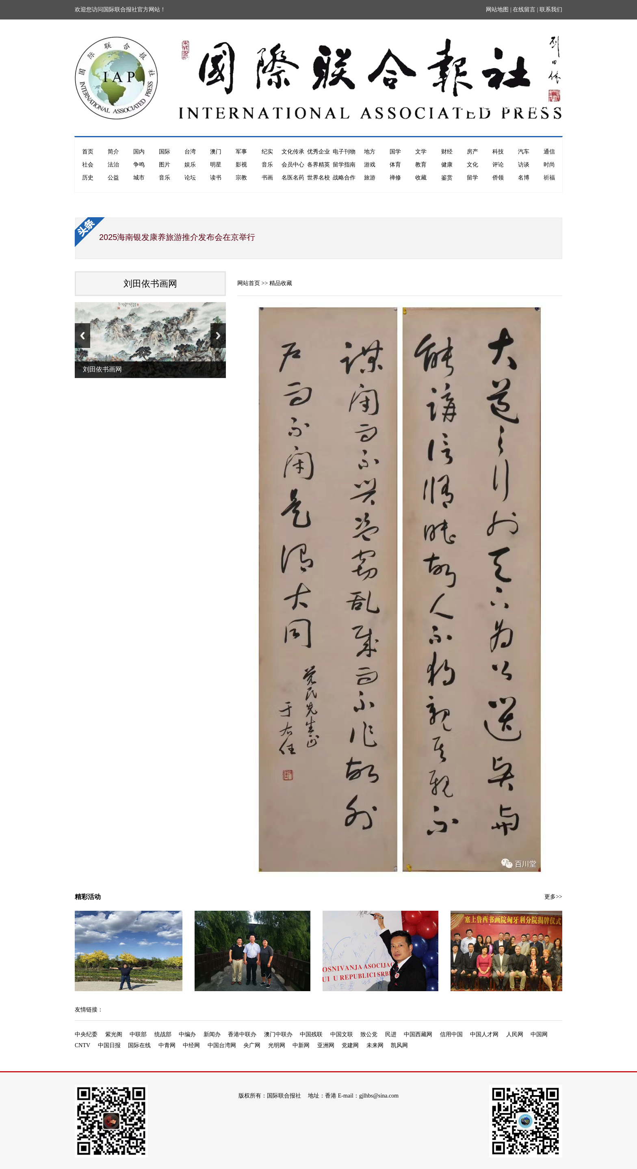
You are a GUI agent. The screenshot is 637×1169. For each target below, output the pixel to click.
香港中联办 (242, 1034)
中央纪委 (86, 1034)
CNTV (82, 1045)
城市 (139, 178)
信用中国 (451, 1034)
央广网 (251, 1045)
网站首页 (248, 283)
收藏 (421, 178)
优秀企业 (318, 152)
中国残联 (311, 1034)
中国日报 (109, 1045)
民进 (390, 1034)
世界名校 (318, 178)
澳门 (215, 152)
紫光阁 (113, 1034)
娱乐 (190, 165)
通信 (549, 152)
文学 (421, 152)
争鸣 (139, 165)
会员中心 (293, 165)
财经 (447, 152)
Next (218, 335)
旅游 (369, 178)
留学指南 (344, 165)
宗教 (241, 178)
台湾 (190, 152)
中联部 (138, 1034)
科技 (498, 152)
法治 (113, 165)
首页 (87, 152)
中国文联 (341, 1034)
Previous (82, 335)
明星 (215, 165)
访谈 (523, 165)
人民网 (514, 1034)
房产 (472, 152)
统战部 (162, 1034)
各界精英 (318, 165)
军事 (241, 152)
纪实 (267, 152)
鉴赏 (447, 178)
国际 (164, 152)
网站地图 (497, 9)
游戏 (369, 165)
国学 (395, 152)
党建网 (350, 1045)
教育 (421, 165)
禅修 (395, 178)
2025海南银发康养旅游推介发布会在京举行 (177, 237)
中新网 (301, 1045)
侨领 (498, 178)
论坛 (190, 178)
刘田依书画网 (150, 284)
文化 (472, 165)
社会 (87, 165)
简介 (113, 152)
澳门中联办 (278, 1034)
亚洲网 (325, 1045)
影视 (241, 165)
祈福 (549, 178)
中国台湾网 (222, 1045)
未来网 (375, 1045)
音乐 (267, 165)
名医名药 (293, 178)
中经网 (191, 1045)
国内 (139, 152)
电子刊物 (344, 152)
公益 (113, 178)
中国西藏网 (418, 1034)
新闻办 (212, 1034)
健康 (447, 165)
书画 (267, 178)
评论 (498, 165)
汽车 (523, 152)
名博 (523, 178)
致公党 (368, 1034)
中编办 (187, 1034)
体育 (395, 165)
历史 (87, 178)
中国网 (539, 1034)
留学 (472, 178)
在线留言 (524, 9)
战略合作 (344, 178)
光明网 (276, 1045)
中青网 (167, 1045)
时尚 (549, 165)
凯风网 (399, 1045)
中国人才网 (484, 1034)
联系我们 (551, 9)
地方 (369, 152)
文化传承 (293, 152)
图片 (164, 165)
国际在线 (139, 1045)
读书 (215, 178)
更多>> (553, 897)
